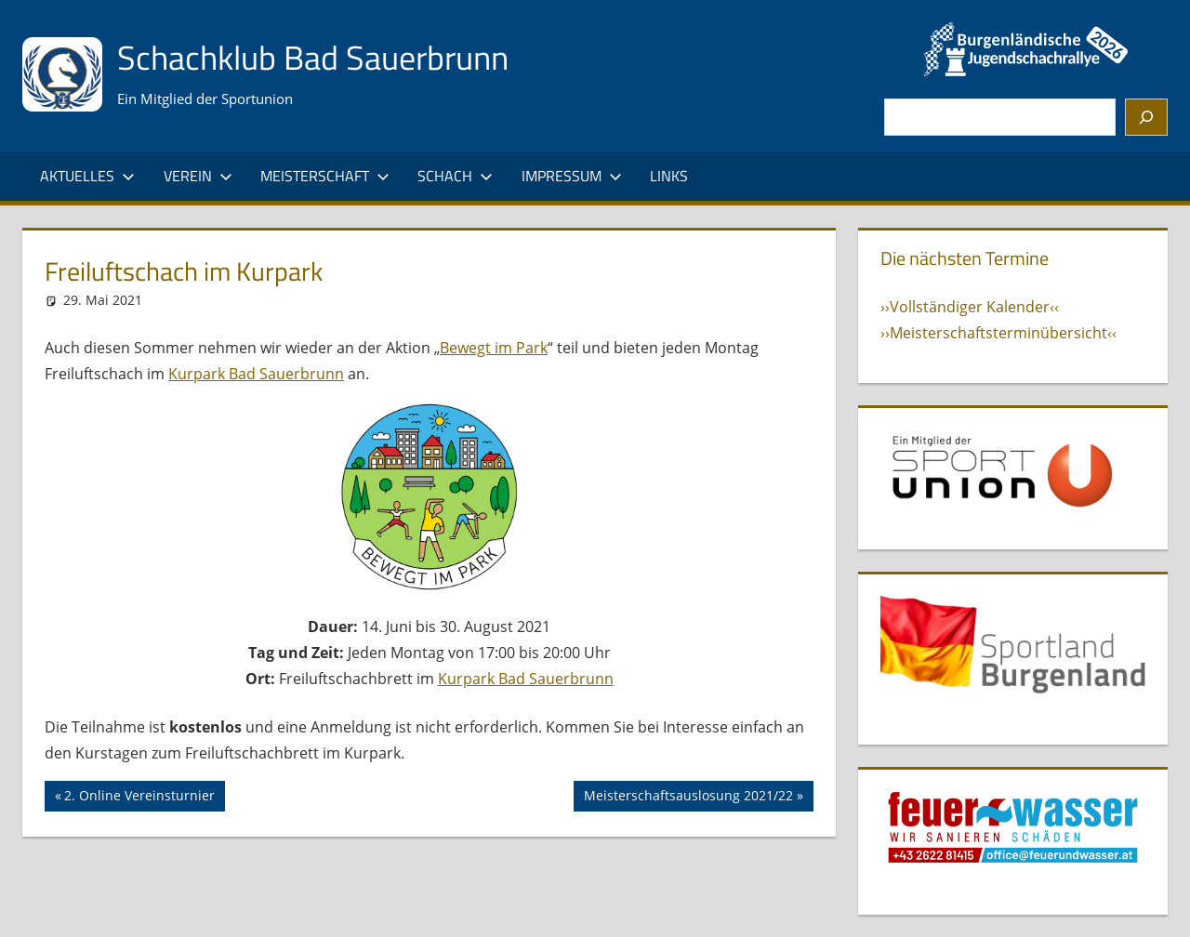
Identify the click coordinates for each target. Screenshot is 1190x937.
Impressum (572, 176)
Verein (198, 176)
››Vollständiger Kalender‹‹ (969, 307)
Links (669, 176)
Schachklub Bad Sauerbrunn (313, 57)
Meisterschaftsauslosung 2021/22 (688, 798)
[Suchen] (1146, 117)
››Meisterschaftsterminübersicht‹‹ (998, 333)
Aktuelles (87, 176)
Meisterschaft (325, 176)
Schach (455, 176)
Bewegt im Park (494, 347)
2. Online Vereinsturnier (139, 798)
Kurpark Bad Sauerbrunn (256, 373)
